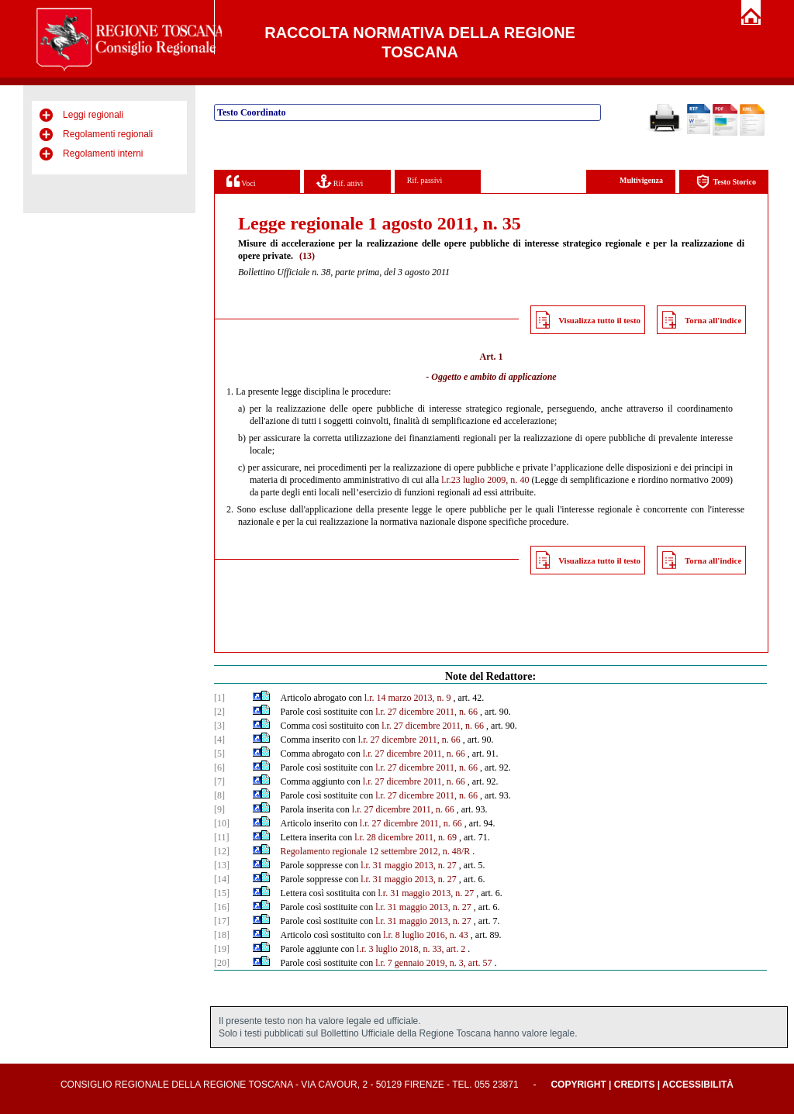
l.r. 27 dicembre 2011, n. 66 (426, 711)
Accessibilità (698, 1084)
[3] (219, 725)
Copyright (578, 1084)
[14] (222, 879)
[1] (219, 697)
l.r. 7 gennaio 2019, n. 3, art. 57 (433, 962)
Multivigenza (641, 180)
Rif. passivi (425, 180)
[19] (222, 948)
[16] (222, 907)
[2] (219, 711)
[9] (219, 809)
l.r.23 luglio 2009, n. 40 (485, 479)
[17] (222, 921)
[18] (222, 934)
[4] (219, 739)
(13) (307, 255)
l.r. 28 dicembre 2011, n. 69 (405, 837)
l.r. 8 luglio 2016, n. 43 (425, 934)
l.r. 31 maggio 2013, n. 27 (409, 865)
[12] (222, 851)
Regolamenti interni (103, 153)
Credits (634, 1084)
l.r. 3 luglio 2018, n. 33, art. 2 (411, 948)
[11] (222, 837)
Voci (240, 181)
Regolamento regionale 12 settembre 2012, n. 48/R (376, 851)
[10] (222, 823)
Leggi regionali (93, 114)
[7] (219, 781)
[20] (222, 962)
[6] (219, 767)
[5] (219, 753)
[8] (219, 795)
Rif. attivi (339, 181)
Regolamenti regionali (108, 134)
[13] (222, 865)
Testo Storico (726, 181)
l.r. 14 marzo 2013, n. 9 (407, 697)
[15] (222, 893)
